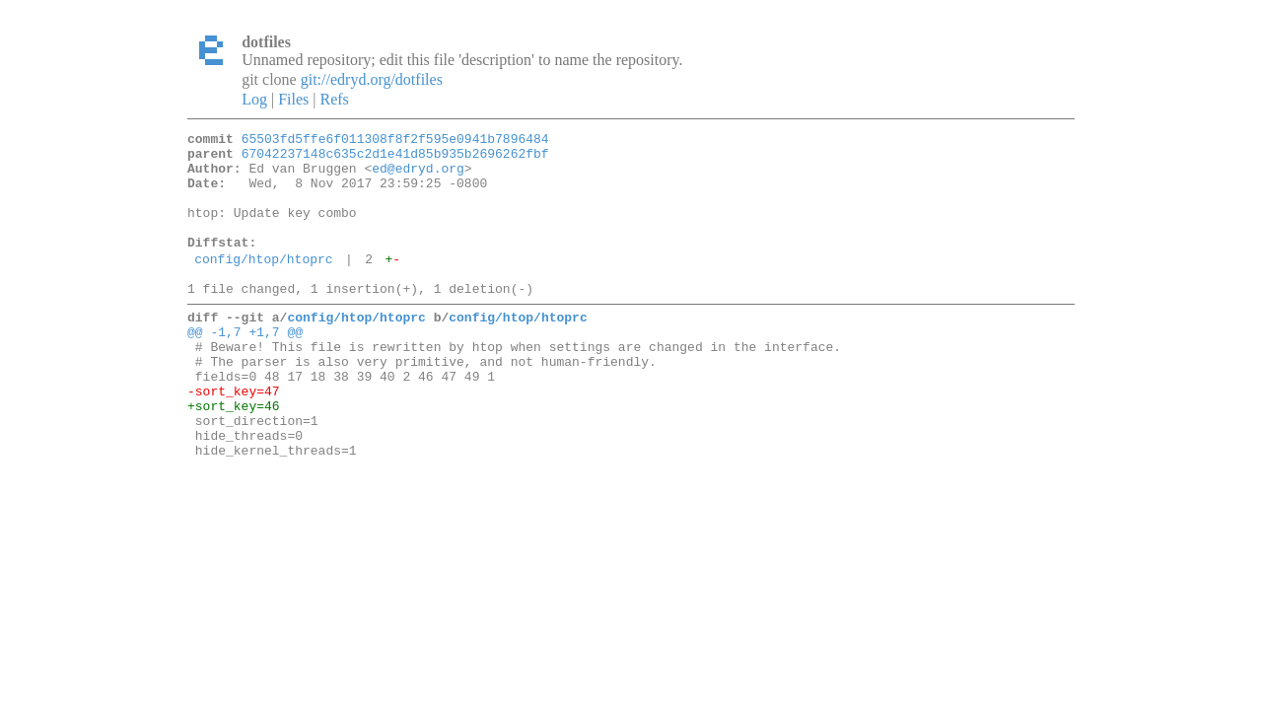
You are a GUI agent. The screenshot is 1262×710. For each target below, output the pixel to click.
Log (254, 99)
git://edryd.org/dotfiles (372, 79)
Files (293, 99)
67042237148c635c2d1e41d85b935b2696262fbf (395, 159)
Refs (333, 99)
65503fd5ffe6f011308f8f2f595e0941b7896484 (395, 141)
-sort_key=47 (233, 438)
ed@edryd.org (418, 176)
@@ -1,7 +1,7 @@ (245, 367)
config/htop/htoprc (263, 285)
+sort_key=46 (233, 455)
